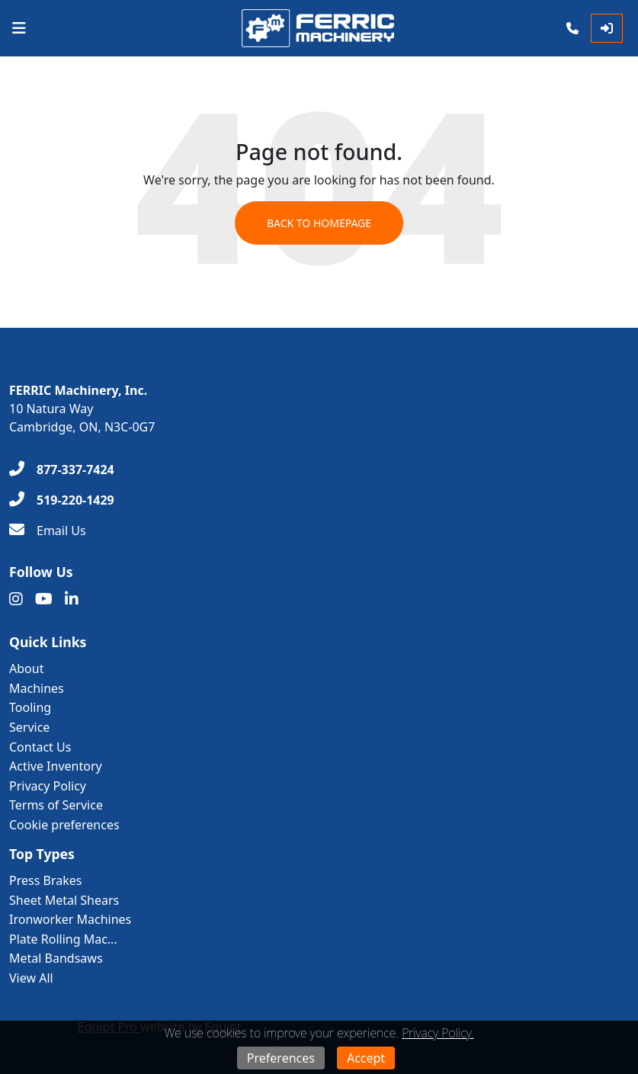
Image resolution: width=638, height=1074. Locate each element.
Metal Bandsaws (56, 958)
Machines (36, 688)
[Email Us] (47, 530)
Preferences (281, 1058)
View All (31, 978)
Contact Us (40, 747)
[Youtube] (44, 599)
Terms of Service (56, 805)
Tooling (30, 707)
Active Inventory (55, 766)
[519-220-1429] (61, 500)
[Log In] (607, 28)
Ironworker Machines (70, 919)
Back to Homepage (319, 223)
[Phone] (572, 28)
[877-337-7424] (61, 469)
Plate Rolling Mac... (63, 939)
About (26, 668)
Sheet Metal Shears (64, 900)
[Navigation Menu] (19, 28)
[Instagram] (16, 599)
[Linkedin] (72, 599)
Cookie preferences (64, 824)
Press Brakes (45, 880)
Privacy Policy (47, 785)
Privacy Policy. (437, 1032)
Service (29, 727)
